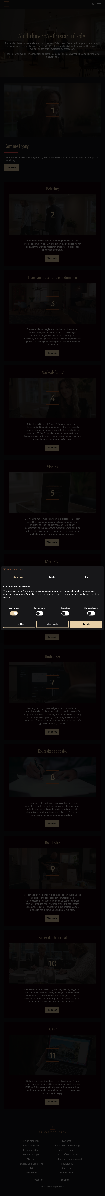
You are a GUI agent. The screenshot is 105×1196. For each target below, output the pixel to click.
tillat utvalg (52, 624)
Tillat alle (85, 624)
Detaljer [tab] (52, 577)
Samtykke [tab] (18, 577)
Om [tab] (86, 577)
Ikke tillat (19, 624)
